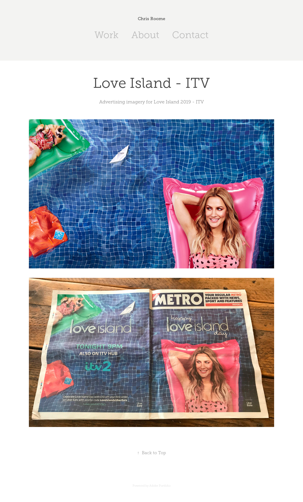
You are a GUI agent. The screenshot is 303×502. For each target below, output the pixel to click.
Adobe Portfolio (159, 485)
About (145, 35)
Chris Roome (151, 18)
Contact (190, 35)
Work (106, 35)
